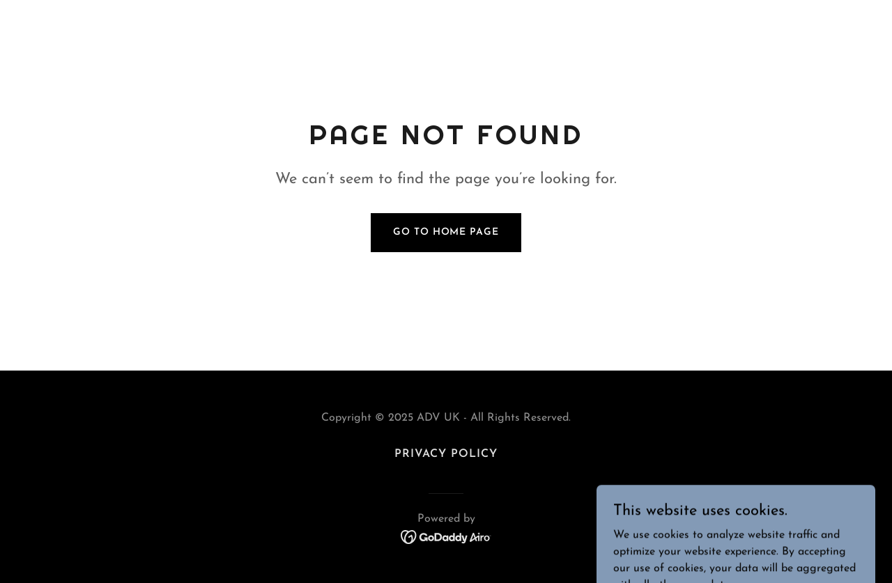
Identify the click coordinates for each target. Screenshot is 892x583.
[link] (446, 536)
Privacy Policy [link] (446, 454)
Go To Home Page (445, 232)
